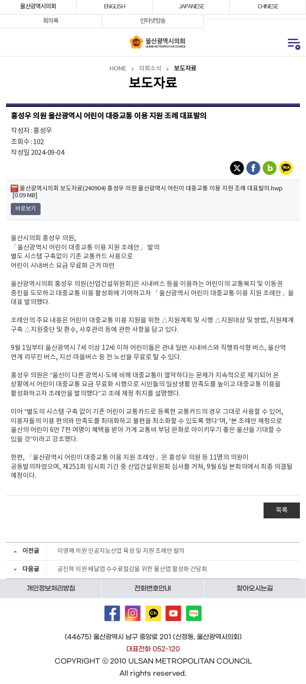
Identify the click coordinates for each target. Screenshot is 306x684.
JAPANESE (191, 6)
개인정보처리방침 (51, 588)
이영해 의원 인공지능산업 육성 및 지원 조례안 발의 (121, 551)
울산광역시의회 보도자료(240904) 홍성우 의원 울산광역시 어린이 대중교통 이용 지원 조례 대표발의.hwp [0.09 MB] (147, 192)
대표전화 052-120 (153, 649)
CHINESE (267, 6)
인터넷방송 (153, 21)
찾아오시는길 (254, 588)
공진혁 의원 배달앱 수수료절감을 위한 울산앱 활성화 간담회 (132, 569)
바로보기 (25, 209)
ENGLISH (114, 6)
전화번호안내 (152, 588)
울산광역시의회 (38, 6)
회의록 (50, 21)
